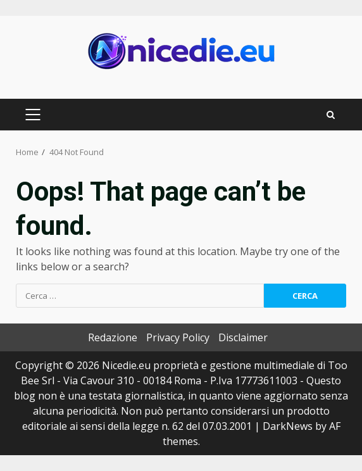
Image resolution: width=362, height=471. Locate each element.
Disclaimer (243, 337)
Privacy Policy (177, 337)
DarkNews (288, 426)
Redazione (112, 337)
